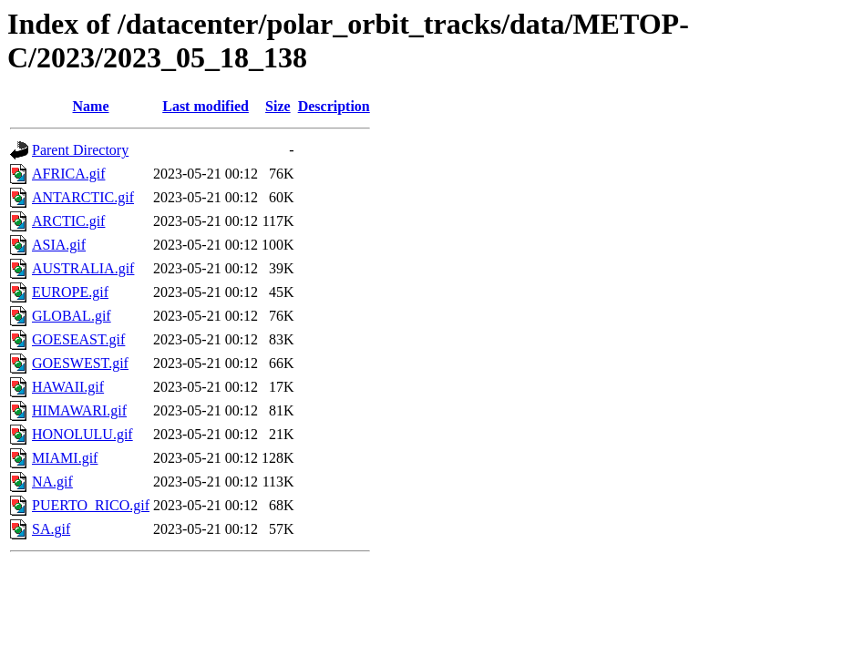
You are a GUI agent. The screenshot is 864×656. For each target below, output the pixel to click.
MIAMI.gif (65, 458)
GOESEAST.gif (78, 339)
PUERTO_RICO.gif (90, 505)
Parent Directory (80, 150)
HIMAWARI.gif (79, 410)
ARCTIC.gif (68, 221)
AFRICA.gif (68, 173)
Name (91, 106)
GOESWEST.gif (80, 363)
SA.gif (51, 529)
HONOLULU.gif (82, 434)
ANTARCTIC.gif (83, 197)
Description (334, 106)
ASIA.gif (59, 244)
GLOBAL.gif (71, 315)
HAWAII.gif (68, 387)
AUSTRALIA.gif (83, 268)
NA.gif (52, 481)
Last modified (205, 106)
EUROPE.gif (70, 292)
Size (278, 106)
